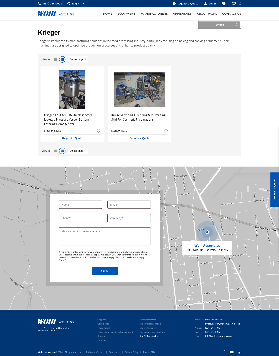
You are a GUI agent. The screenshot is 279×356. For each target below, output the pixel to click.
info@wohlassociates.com (218, 336)
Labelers (101, 340)
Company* (117, 218)
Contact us (231, 13)
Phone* (66, 218)
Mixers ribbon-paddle (150, 323)
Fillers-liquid (103, 327)
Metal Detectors (148, 319)
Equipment (126, 13)
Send (104, 270)
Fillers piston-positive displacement (115, 331)
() (239, 3)
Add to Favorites (98, 131)
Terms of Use (149, 352)
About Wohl (207, 13)
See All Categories (149, 336)
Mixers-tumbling (148, 327)
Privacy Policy (131, 352)
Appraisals (182, 13)
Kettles (101, 336)
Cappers (101, 319)
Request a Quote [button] (72, 138)
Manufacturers (154, 13)
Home (107, 13)
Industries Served (95, 352)
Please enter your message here (81, 231)
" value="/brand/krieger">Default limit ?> (78, 59)
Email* (114, 204)
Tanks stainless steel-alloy (153, 331)
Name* (66, 204)
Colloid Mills (103, 323)
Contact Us (114, 352)
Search (227, 24)
